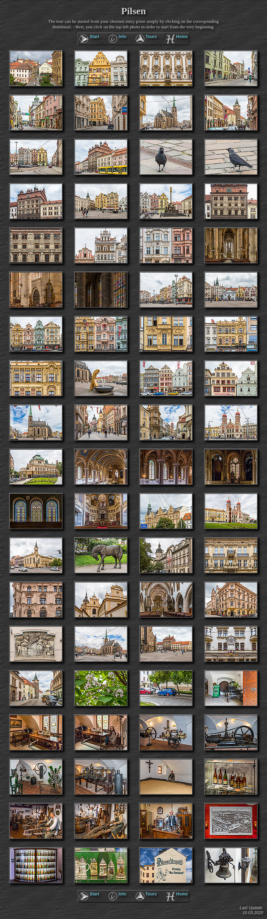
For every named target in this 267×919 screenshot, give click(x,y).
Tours (151, 36)
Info (122, 36)
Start (94, 36)
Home (181, 36)
